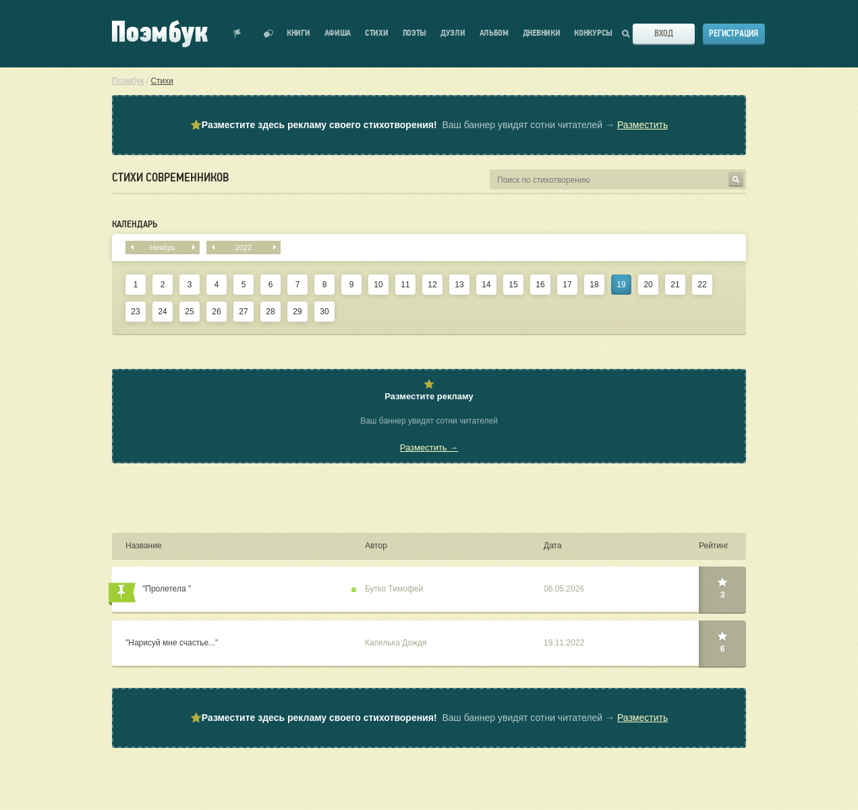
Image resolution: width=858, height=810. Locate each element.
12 (432, 284)
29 (297, 311)
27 (243, 311)
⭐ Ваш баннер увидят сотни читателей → (429, 125)
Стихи (377, 33)
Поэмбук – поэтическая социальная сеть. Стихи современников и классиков (160, 34)
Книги (298, 33)
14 (486, 284)
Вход (663, 33)
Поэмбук (128, 81)
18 (594, 284)
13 (459, 284)
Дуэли (452, 33)
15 (513, 284)
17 (567, 284)
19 (621, 284)
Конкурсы (593, 33)
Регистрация (733, 33)
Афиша (337, 33)
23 (135, 311)
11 (405, 284)
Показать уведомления (237, 34)
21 (674, 284)
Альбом (494, 33)
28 (270, 311)
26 (216, 311)
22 (701, 284)
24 (162, 311)
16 (540, 284)
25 (189, 311)
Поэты (415, 33)
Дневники (542, 33)
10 (378, 284)
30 (324, 311)
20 (648, 284)
